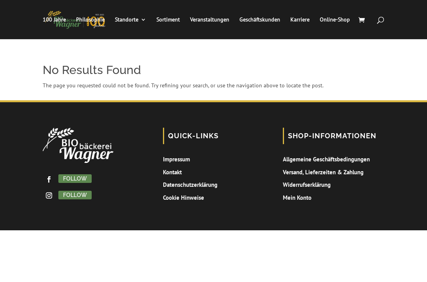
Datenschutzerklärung (190, 184)
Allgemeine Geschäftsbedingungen (326, 159)
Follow (75, 178)
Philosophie (90, 20)
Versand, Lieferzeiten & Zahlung (323, 172)
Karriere (299, 20)
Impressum (176, 159)
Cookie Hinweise (183, 197)
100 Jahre (54, 20)
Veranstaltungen (209, 20)
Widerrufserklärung (307, 184)
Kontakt (172, 172)
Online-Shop (335, 20)
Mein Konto (297, 197)
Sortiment (168, 20)
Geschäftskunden (259, 20)
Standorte (126, 20)
